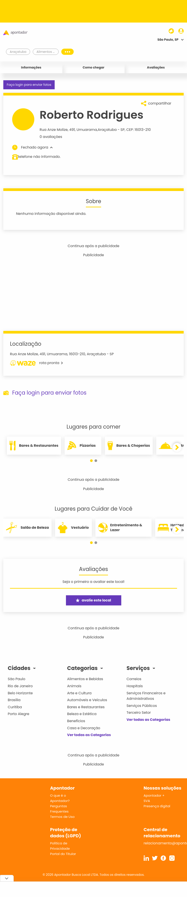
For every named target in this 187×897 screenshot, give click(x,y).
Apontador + (154, 795)
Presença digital (157, 806)
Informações (31, 67)
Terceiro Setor (139, 712)
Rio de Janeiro (20, 686)
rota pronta (36, 363)
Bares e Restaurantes (85, 707)
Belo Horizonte (20, 693)
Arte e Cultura (79, 693)
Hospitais (135, 686)
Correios (134, 678)
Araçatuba (107, 129)
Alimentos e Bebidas (85, 678)
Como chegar (93, 67)
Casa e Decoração (83, 728)
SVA (147, 800)
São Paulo (16, 678)
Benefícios (76, 720)
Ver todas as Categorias (89, 734)
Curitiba (15, 707)
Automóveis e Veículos (87, 699)
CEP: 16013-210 (138, 129)
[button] (91, 460)
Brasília (14, 699)
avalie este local (93, 600)
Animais (74, 686)
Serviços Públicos (142, 705)
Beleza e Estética (81, 713)
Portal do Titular (63, 853)
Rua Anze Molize (54, 129)
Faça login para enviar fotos (29, 84)
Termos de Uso (62, 816)
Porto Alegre (18, 713)
